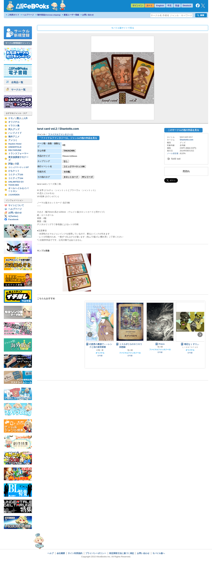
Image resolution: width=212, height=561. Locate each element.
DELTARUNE (14, 150)
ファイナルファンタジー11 (60, 134)
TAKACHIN (69, 150)
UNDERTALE (15, 147)
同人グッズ (13, 129)
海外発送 (49, 15)
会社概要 (61, 553)
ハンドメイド (15, 133)
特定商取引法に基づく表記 (121, 553)
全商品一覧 (14, 82)
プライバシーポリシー (95, 553)
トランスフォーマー (18, 153)
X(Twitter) (13, 216)
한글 (177, 5)
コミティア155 (15, 174)
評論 (10, 164)
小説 (17, 164)
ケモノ (11, 118)
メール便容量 (172, 153)
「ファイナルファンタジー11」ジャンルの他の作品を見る (68, 138)
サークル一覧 (16, 89)
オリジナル (13, 122)
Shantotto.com (186, 140)
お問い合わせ (88, 15)
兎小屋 (130, 350)
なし (66, 161)
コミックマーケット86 (74, 166)
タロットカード (71, 177)
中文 (169, 5)
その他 (67, 172)
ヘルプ (50, 553)
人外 (25, 118)
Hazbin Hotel (14, 144)
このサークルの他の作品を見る (183, 130)
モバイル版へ (158, 553)
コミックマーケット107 (18, 167)
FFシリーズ (87, 177)
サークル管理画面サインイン (17, 43)
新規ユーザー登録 (71, 15)
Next (200, 334)
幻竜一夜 (99, 350)
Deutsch (187, 5)
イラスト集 (13, 125)
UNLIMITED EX (16, 182)
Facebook (13, 219)
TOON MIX (13, 185)
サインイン (137, 5)
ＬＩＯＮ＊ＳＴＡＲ (190, 347)
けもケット (13, 171)
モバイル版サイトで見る (122, 28)
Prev (89, 334)
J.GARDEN (13, 194)
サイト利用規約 (75, 553)
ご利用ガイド (13, 15)
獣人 (19, 118)
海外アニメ (13, 136)
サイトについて (16, 205)
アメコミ (12, 140)
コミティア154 (15, 178)
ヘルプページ (28, 15)
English (160, 5)
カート (149, 5)
